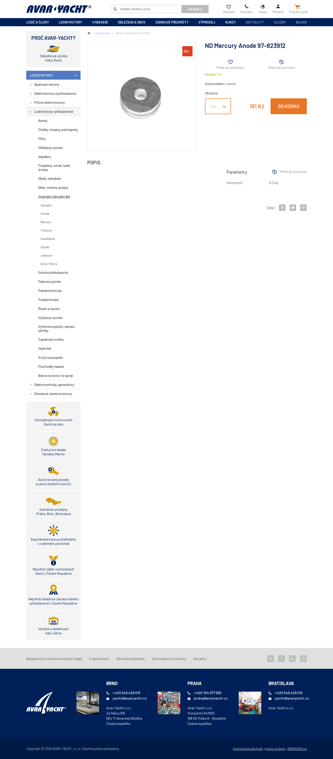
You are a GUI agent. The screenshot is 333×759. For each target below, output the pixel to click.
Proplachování (48, 300)
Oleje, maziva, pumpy (53, 187)
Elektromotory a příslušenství (55, 93)
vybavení (100, 22)
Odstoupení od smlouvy (169, 659)
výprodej (206, 22)
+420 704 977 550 (207, 692)
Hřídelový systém (50, 148)
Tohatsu (46, 230)
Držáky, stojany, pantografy (58, 130)
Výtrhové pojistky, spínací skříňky (56, 328)
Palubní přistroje (50, 290)
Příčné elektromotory (49, 102)
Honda (45, 213)
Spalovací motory (46, 84)
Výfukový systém (50, 318)
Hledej (195, 9)
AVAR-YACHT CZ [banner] (58, 9)
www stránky (275, 749)
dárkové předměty (172, 22)
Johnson (46, 255)
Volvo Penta (48, 264)
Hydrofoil (44, 348)
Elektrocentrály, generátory (54, 385)
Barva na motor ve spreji (55, 376)
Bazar (301, 22)
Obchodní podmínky (131, 659)
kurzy (230, 22)
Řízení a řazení (48, 309)
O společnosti (99, 659)
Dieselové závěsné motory (53, 394)
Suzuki (44, 247)
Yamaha (45, 205)
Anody (42, 120)
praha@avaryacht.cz (211, 698)
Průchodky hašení (51, 366)
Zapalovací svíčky (51, 339)
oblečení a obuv (131, 22)
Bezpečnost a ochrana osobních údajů (54, 659)
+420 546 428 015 (126, 692)
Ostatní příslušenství (53, 272)
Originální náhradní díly (54, 196)
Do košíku (288, 106)
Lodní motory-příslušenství (53, 111)
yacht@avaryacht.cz (130, 698)
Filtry (42, 139)
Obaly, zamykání (49, 178)
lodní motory (70, 22)
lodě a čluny (37, 22)
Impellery (44, 157)
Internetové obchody (248, 749)
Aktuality (255, 22)
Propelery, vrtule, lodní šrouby (54, 167)
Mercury (45, 222)
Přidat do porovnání (281, 67)
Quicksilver (47, 239)
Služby (280, 22)
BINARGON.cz (297, 749)
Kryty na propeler (50, 357)
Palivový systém (49, 281)
